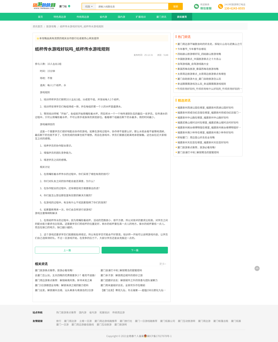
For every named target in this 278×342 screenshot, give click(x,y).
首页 (40, 16)
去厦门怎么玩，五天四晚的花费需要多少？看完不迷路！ (66, 275)
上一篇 (67, 250)
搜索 (175, 6)
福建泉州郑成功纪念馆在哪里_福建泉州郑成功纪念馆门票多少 (209, 112)
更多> (162, 264)
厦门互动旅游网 (186, 321)
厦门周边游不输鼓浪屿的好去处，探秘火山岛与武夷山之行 (209, 44)
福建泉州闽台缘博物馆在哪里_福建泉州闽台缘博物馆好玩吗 (209, 127)
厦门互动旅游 (104, 324)
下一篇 (134, 250)
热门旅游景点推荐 (66, 312)
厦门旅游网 (120, 324)
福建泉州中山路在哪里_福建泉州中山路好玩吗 (203, 117)
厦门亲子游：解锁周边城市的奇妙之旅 (122, 275)
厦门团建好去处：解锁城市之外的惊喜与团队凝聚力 (129, 280)
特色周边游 (60, 16)
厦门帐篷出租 (220, 321)
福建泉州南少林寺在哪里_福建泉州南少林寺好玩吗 (205, 132)
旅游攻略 (51, 26)
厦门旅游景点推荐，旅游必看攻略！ (55, 270)
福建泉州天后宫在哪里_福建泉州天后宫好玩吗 (203, 142)
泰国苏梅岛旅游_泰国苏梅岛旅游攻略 (198, 69)
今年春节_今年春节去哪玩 (191, 49)
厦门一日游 (62, 324)
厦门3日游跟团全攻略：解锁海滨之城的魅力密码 (61, 285)
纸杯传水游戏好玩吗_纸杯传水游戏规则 (82, 26)
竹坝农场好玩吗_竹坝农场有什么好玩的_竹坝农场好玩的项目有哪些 (209, 88)
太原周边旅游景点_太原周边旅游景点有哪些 (201, 74)
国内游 (121, 16)
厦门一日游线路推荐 (146, 321)
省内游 (103, 16)
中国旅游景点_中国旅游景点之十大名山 (199, 59)
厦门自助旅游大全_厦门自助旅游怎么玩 (199, 78)
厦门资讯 (161, 16)
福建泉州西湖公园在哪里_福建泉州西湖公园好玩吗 (205, 107)
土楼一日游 (85, 321)
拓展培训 (104, 312)
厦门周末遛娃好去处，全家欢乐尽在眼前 (123, 285)
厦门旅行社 (126, 321)
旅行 (58, 321)
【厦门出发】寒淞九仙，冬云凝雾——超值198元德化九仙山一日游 (133, 290)
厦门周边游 (70, 321)
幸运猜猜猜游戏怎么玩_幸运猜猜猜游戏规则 (201, 83)
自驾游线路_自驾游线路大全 (193, 64)
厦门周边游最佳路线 (82, 324)
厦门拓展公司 (167, 321)
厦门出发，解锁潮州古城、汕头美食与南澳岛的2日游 (64, 290)
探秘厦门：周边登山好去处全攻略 (196, 137)
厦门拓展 (236, 321)
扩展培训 (141, 16)
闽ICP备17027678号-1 (159, 336)
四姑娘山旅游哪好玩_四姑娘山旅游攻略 (199, 54)
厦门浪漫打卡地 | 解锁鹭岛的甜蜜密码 (121, 270)
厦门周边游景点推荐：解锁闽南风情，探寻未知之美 (63, 280)
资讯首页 (182, 16)
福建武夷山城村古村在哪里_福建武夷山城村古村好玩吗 (207, 122)
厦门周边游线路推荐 (105, 321)
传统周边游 (83, 16)
